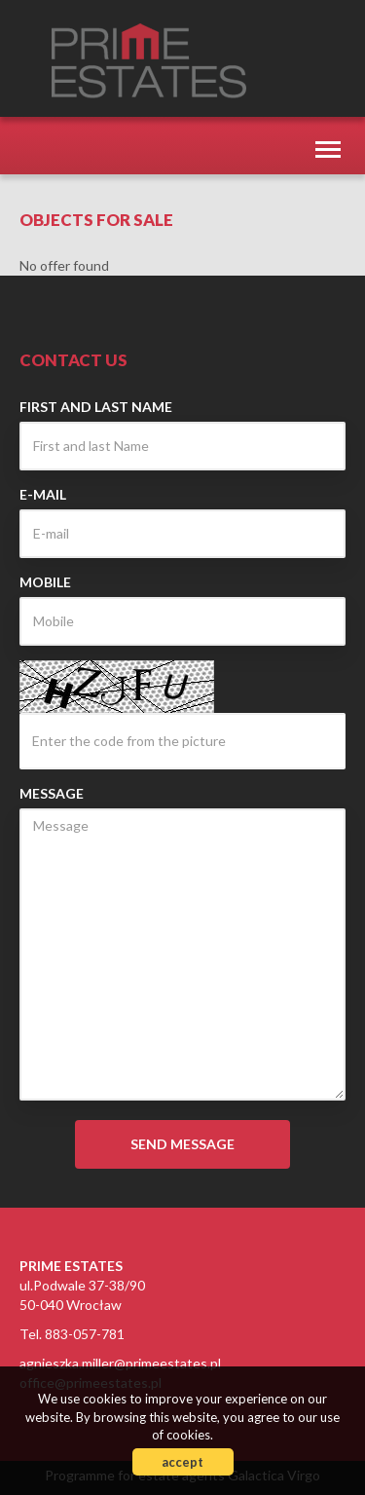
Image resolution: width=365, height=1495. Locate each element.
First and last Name (95, 406)
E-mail (42, 494)
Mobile (45, 582)
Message (51, 793)
